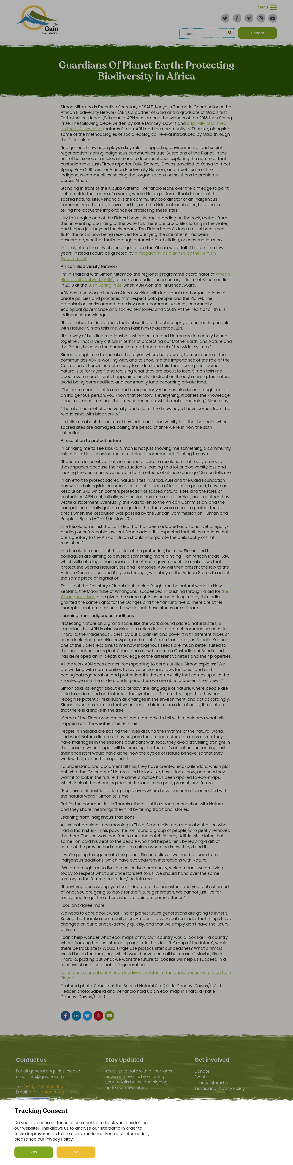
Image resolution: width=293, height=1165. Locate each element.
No (76, 1152)
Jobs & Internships (213, 1082)
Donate (202, 1071)
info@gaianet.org (46, 1092)
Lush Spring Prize (105, 285)
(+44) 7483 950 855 (43, 1086)
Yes (34, 1152)
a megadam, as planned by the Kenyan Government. (138, 255)
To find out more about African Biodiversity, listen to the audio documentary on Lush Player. (146, 975)
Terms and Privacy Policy (220, 1088)
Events (201, 1077)
